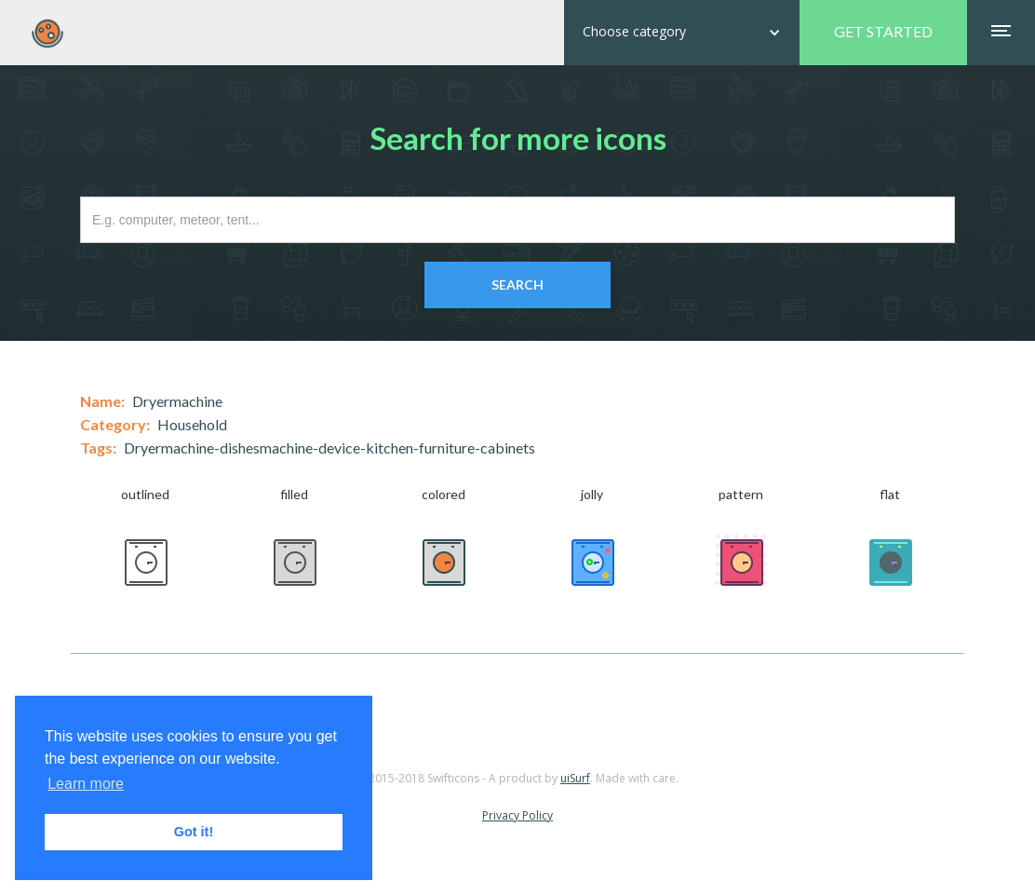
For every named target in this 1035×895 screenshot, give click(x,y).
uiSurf (575, 778)
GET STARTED (883, 31)
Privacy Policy (517, 815)
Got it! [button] (193, 831)
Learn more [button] (85, 784)
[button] (682, 32)
